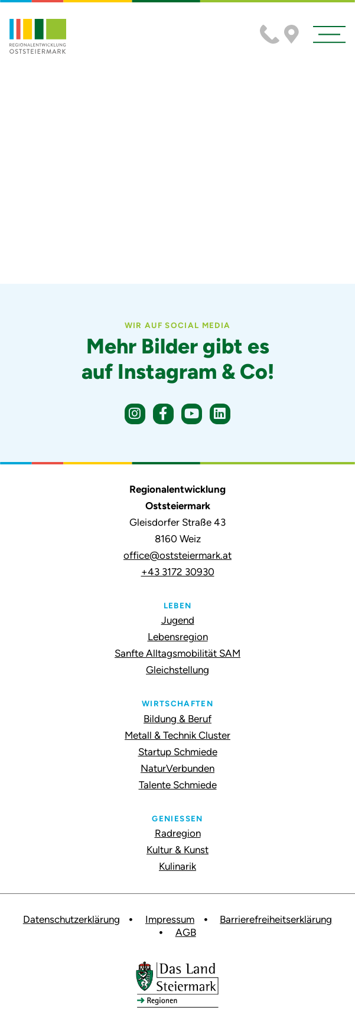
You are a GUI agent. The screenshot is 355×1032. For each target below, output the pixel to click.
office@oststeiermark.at (177, 555)
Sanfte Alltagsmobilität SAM (177, 653)
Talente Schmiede (178, 785)
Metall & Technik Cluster (177, 735)
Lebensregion (178, 637)
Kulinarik (177, 866)
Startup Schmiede (177, 752)
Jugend (177, 620)
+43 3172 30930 (177, 572)
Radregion (178, 833)
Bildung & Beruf (177, 719)
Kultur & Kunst (177, 850)
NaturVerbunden (177, 768)
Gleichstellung (177, 670)
